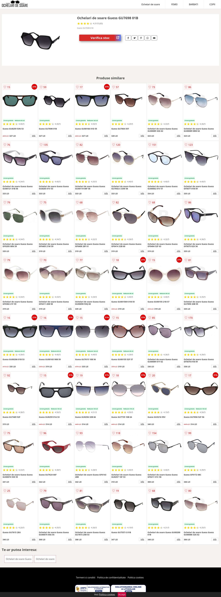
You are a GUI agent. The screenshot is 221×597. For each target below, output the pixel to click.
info (33, 135)
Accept (121, 594)
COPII (212, 4)
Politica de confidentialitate (111, 577)
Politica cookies (136, 577)
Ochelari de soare (150, 4)
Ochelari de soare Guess (18, 559)
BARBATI (193, 4)
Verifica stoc (105, 38)
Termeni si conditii (85, 577)
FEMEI (174, 4)
